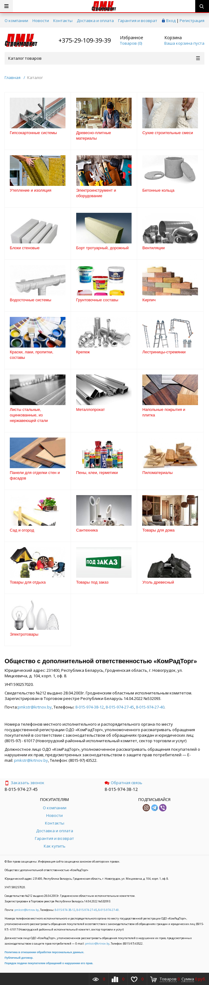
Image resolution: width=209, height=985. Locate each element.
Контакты (63, 20)
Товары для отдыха (28, 582)
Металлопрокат (90, 409)
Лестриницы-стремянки (163, 352)
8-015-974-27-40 (150, 707)
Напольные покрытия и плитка (163, 412)
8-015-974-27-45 (120, 707)
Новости (40, 20)
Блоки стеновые (24, 248)
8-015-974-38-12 (89, 707)
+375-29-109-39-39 (84, 40)
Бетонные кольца (158, 190)
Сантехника (87, 530)
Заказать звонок (24, 782)
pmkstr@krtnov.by (35, 707)
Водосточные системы (30, 300)
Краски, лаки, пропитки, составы (31, 355)
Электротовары (24, 634)
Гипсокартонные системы (33, 132)
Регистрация (192, 20)
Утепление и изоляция (30, 190)
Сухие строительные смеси (167, 132)
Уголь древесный (158, 582)
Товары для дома (158, 530)
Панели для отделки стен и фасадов (35, 475)
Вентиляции (153, 248)
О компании (16, 20)
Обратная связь (123, 782)
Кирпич (148, 300)
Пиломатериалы (157, 472)
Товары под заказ (92, 582)
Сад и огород (22, 530)
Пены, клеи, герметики (97, 472)
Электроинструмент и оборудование (96, 193)
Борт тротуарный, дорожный (102, 248)
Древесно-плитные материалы (93, 135)
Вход (171, 20)
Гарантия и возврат (137, 20)
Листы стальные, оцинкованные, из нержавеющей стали (29, 415)
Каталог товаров (104, 58)
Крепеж (83, 352)
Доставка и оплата (95, 20)
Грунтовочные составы (97, 300)
